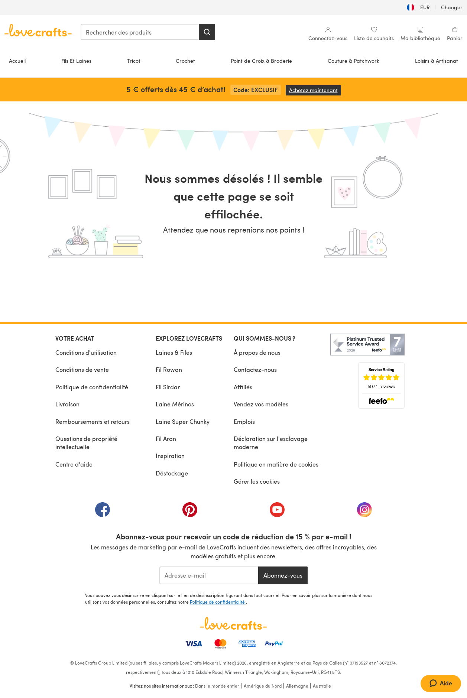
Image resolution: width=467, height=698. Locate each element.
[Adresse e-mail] (209, 575)
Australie (322, 686)
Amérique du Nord (263, 686)
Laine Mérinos (175, 404)
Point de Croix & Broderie (261, 60)
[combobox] (140, 32)
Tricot (133, 60)
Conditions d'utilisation (86, 352)
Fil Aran (166, 438)
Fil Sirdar (168, 387)
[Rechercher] (207, 32)
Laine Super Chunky (183, 421)
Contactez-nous (255, 369)
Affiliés (243, 387)
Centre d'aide (74, 464)
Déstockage (172, 473)
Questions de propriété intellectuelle (86, 443)
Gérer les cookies (257, 481)
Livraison (67, 404)
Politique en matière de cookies (276, 464)
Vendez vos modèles (261, 404)
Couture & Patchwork (353, 60)
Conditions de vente (82, 369)
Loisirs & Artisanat (436, 60)
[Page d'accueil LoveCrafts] (233, 623)
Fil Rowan (169, 369)
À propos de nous (257, 352)
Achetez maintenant (315, 90)
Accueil (17, 60)
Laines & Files (174, 352)
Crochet (185, 60)
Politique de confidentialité (91, 387)
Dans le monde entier (217, 686)
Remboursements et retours (92, 421)
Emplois (244, 421)
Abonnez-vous (282, 575)
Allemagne (297, 686)
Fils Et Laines (76, 60)
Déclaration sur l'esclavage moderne (271, 443)
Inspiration (170, 456)
